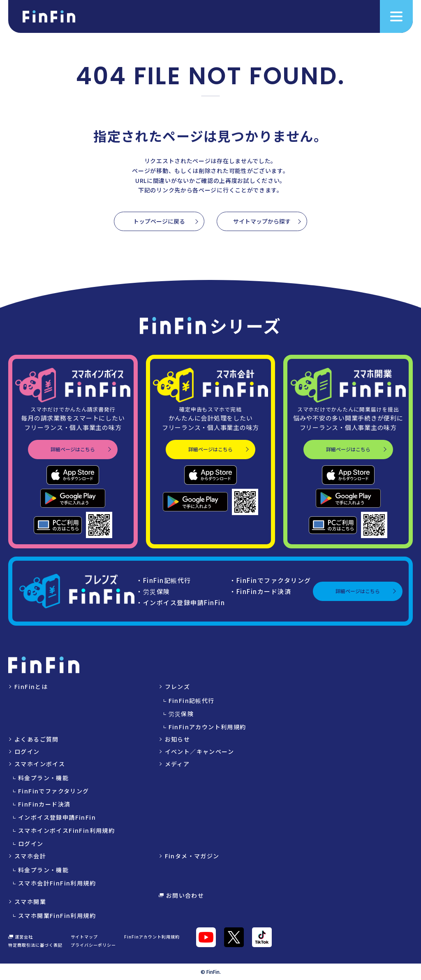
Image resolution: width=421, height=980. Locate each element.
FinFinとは (31, 686)
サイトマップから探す (262, 221)
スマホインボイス (39, 764)
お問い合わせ (181, 895)
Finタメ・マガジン (192, 856)
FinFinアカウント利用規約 (207, 727)
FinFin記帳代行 (192, 700)
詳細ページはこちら (73, 449)
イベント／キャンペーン (199, 751)
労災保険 (181, 714)
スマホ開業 (30, 901)
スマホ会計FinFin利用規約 (57, 883)
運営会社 (20, 937)
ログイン (27, 751)
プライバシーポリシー (93, 945)
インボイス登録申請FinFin (57, 817)
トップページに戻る (159, 221)
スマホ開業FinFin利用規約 (57, 915)
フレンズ (177, 686)
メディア (177, 764)
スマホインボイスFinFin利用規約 (66, 830)
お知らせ (177, 739)
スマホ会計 (30, 856)
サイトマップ (84, 937)
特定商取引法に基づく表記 (35, 945)
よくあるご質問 (36, 739)
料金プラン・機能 (43, 778)
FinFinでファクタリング (53, 791)
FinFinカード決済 (44, 804)
